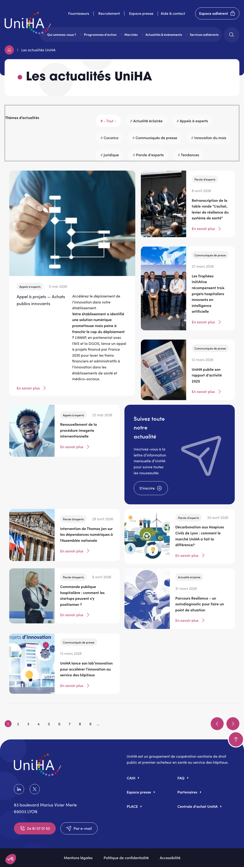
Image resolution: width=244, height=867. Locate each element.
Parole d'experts (150, 154)
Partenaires (187, 791)
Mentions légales (78, 857)
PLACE (132, 806)
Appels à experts (194, 120)
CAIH (131, 777)
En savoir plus (32, 388)
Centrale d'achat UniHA (197, 806)
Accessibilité (170, 857)
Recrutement (109, 13)
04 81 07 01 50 (35, 828)
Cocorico (111, 137)
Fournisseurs (78, 13)
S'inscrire (150, 488)
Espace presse (141, 13)
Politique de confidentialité (126, 857)
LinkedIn (19, 789)
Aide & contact (173, 13)
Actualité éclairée (148, 120)
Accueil (9, 50)
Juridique (111, 154)
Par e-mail (79, 828)
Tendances (190, 154)
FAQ (181, 777)
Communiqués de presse (156, 137)
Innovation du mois (210, 137)
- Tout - (110, 120)
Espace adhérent (217, 13)
